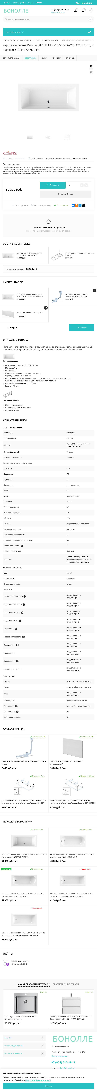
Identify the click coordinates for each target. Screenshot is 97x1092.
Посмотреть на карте (60, 1056)
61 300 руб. (24, 862)
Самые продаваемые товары (34, 984)
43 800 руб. (73, 862)
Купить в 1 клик (65, 194)
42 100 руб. (21, 258)
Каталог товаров (48, 32)
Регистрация (87, 3)
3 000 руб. (24, 809)
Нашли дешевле (20, 205)
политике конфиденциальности (38, 1080)
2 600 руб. (24, 769)
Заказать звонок (58, 12)
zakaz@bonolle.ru (66, 1068)
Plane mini (71, 433)
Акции (30, 3)
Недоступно (84, 869)
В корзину (82, 327)
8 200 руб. (69, 258)
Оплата (39, 3)
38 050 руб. (24, 941)
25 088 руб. (12, 1023)
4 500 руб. (73, 809)
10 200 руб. (73, 769)
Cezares (70, 438)
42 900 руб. (24, 902)
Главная (6, 3)
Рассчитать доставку (41, 205)
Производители (19, 3)
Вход (78, 3)
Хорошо (48, 1086)
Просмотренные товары (66, 984)
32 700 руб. (58, 1023)
